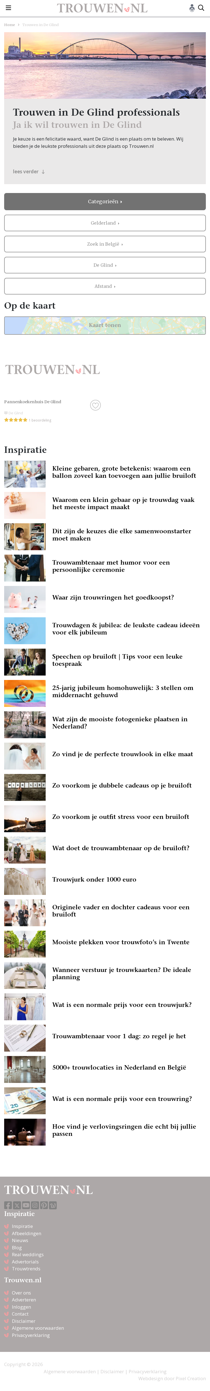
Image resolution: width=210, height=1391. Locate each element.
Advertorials (25, 1261)
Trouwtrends (26, 1268)
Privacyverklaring (31, 1335)
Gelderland (104, 223)
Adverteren (24, 1299)
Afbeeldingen (26, 1233)
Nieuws (20, 1240)
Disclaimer (23, 1321)
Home (9, 24)
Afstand (104, 286)
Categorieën (104, 202)
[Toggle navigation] (8, 8)
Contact (20, 1314)
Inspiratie (22, 1226)
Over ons (21, 1293)
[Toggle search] (201, 8)
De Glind (104, 265)
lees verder (29, 171)
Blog (17, 1247)
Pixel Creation (191, 1378)
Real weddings (28, 1254)
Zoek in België (103, 244)
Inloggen (21, 1307)
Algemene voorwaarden (38, 1328)
